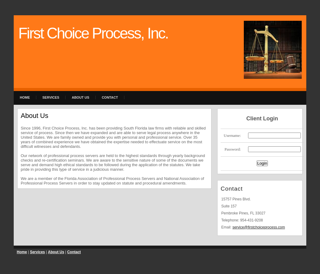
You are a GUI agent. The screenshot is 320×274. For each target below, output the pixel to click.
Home (25, 97)
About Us (80, 97)
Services (50, 97)
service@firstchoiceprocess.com (259, 227)
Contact (110, 97)
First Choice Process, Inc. (93, 33)
